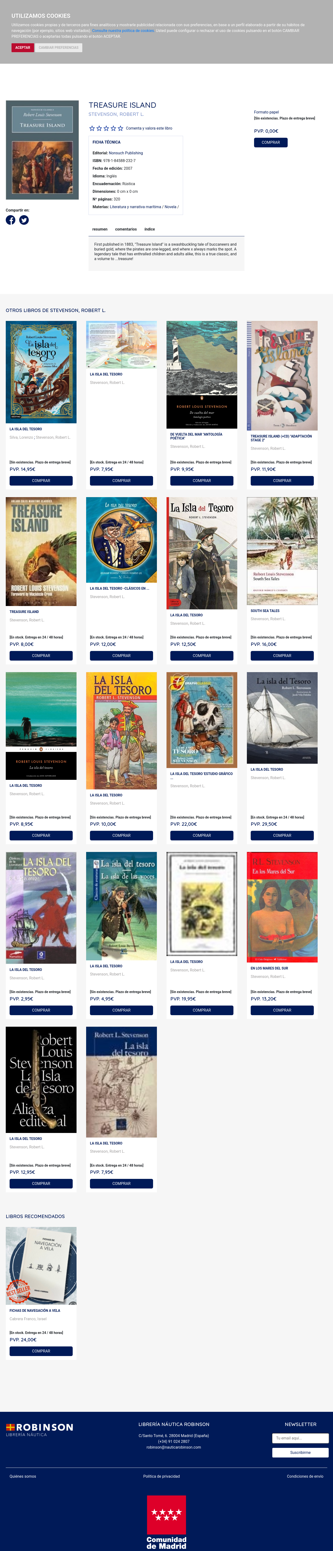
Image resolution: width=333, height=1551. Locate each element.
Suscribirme (300, 1452)
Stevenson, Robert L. (53, 437)
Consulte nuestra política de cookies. (123, 30)
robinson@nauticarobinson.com (174, 1447)
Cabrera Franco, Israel (28, 1319)
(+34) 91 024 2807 (174, 1441)
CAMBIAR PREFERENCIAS (58, 48)
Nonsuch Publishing (126, 153)
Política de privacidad (161, 1476)
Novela (170, 207)
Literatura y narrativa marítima (135, 207)
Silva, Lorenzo (22, 437)
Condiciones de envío (305, 1476)
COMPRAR (271, 142)
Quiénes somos (23, 1476)
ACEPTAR (22, 48)
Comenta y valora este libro (149, 128)
